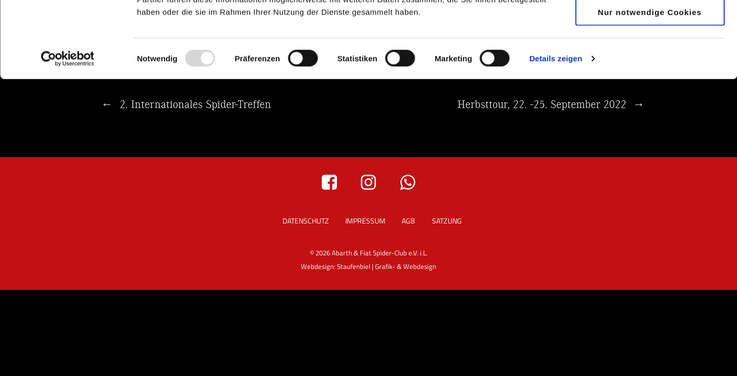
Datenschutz (306, 221)
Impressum (365, 221)
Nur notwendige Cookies (650, 88)
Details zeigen (555, 134)
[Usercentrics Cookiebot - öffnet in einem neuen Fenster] (67, 135)
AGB (408, 221)
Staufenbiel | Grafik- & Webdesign (386, 266)
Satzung (447, 221)
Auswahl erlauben (649, 57)
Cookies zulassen (650, 25)
